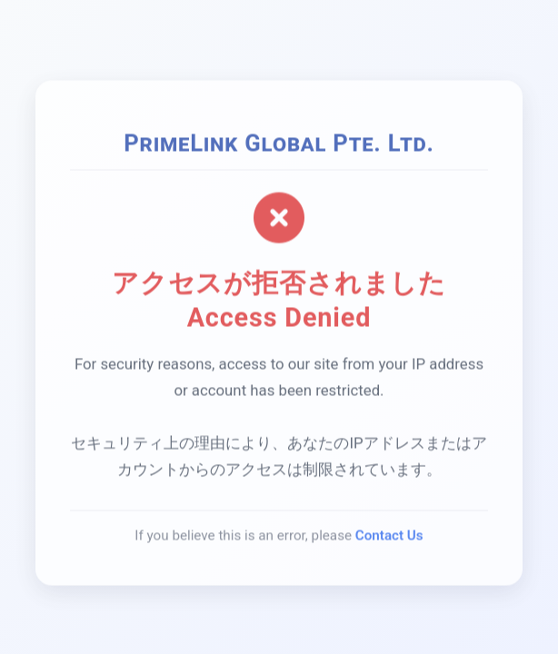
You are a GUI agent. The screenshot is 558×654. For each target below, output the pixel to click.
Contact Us (389, 537)
